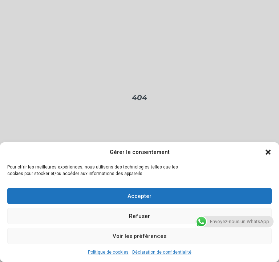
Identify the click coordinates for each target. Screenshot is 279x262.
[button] (268, 152)
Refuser (139, 216)
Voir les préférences (139, 236)
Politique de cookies (108, 252)
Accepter (139, 196)
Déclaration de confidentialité (161, 252)
